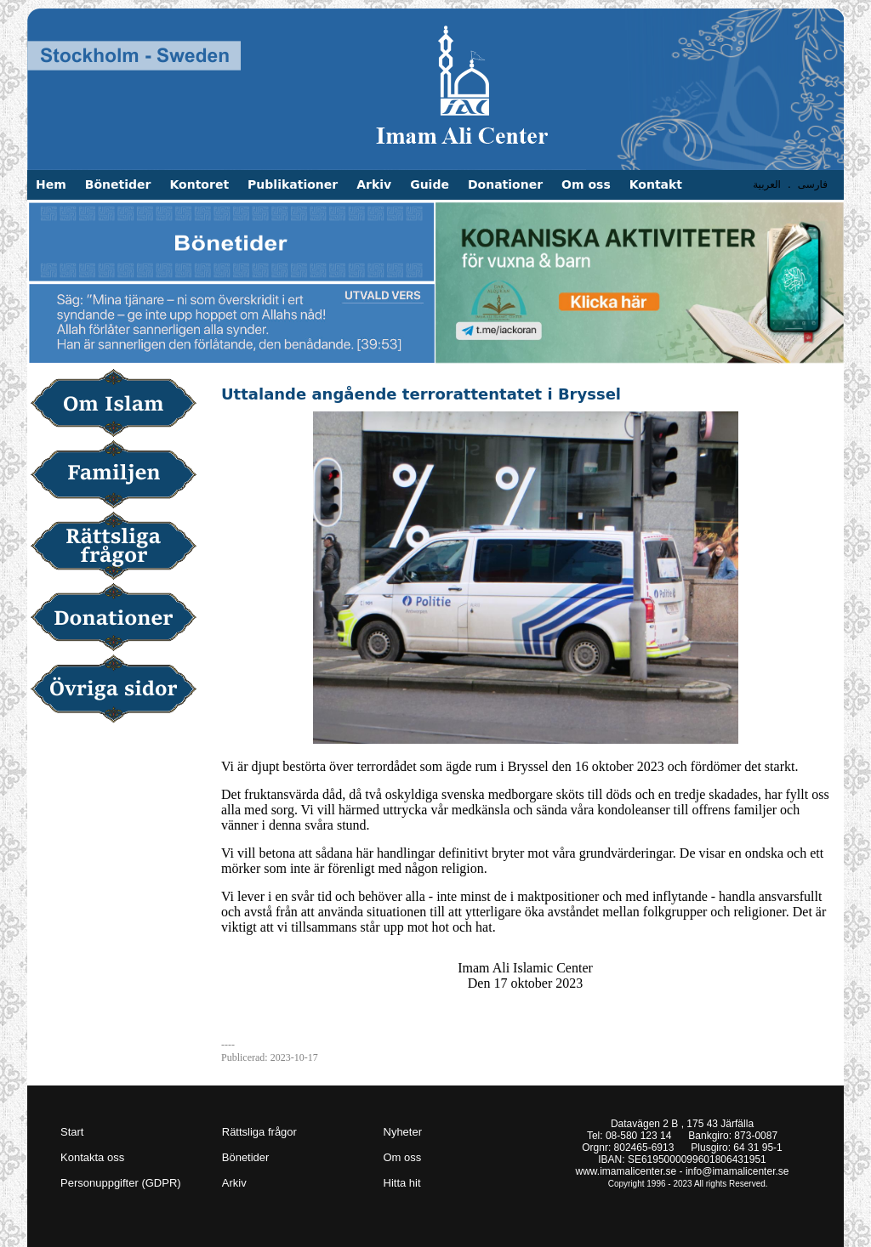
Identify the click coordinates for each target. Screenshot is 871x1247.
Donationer (505, 184)
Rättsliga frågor (119, 547)
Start (71, 1131)
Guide (429, 184)
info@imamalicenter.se (737, 1171)
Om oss (586, 184)
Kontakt (655, 184)
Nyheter (403, 1131)
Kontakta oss (92, 1157)
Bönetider (118, 184)
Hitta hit (402, 1182)
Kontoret (199, 184)
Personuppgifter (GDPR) (120, 1182)
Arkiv (373, 184)
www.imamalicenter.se (626, 1171)
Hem (51, 184)
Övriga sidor (119, 690)
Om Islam (119, 404)
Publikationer (293, 184)
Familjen (119, 476)
